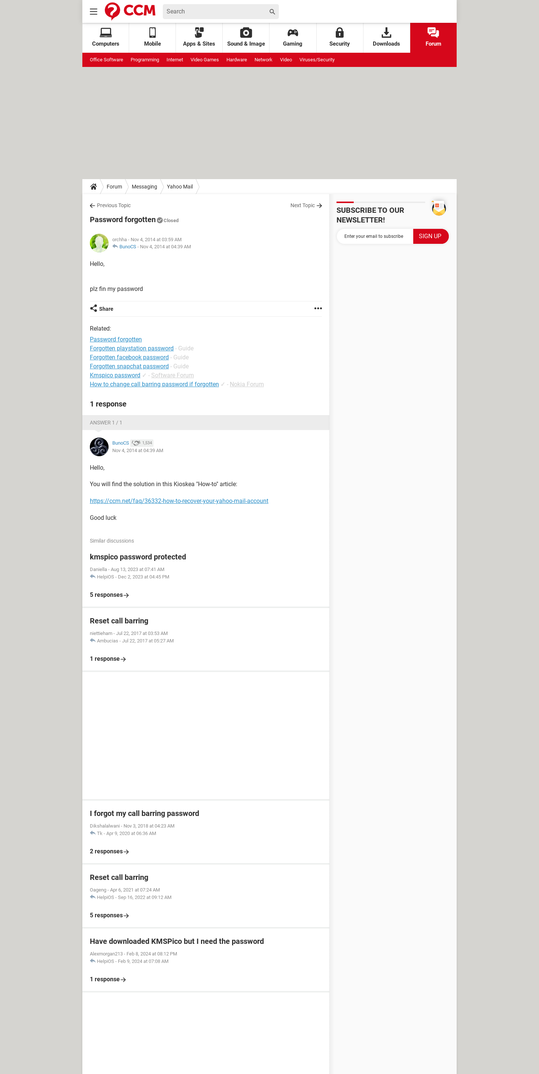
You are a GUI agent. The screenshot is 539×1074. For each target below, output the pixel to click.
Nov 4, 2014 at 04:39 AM (165, 246)
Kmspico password (115, 375)
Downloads (386, 37)
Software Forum (172, 375)
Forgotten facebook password (129, 357)
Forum (433, 37)
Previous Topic (114, 205)
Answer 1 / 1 (106, 423)
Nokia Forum (247, 384)
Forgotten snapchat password (129, 366)
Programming (145, 59)
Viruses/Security (317, 59)
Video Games (205, 59)
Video (286, 59)
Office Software (106, 59)
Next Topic (302, 205)
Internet (175, 59)
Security (339, 37)
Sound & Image (246, 37)
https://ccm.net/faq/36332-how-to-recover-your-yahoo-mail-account (179, 500)
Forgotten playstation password (132, 348)
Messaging (144, 187)
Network (263, 59)
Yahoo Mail (180, 187)
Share (106, 309)
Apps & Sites (199, 37)
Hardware (236, 59)
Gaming (292, 37)
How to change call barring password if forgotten (154, 384)
